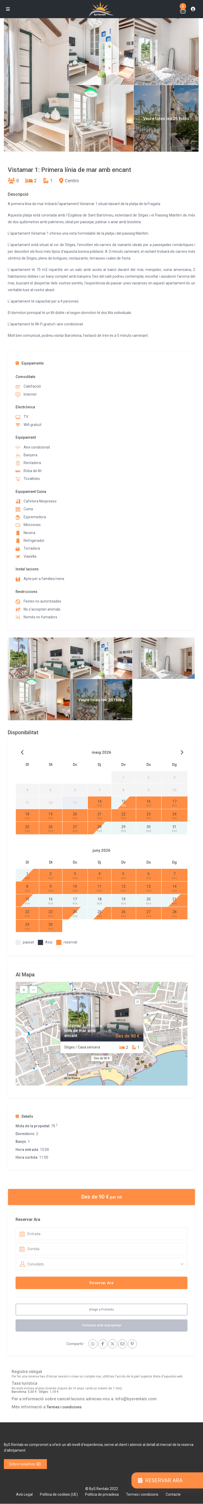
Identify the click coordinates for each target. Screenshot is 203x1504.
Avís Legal (24, 1494)
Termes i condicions (64, 1407)
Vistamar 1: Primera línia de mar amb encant (83, 1030)
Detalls (24, 1116)
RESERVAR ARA (160, 1480)
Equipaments (30, 363)
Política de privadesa (102, 1494)
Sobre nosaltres (25, 1464)
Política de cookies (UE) (59, 1494)
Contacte (173, 1494)
